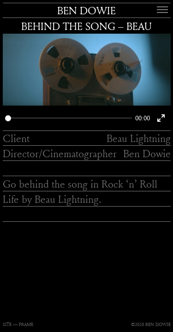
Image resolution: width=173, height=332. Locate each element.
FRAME (26, 324)
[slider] (68, 118)
